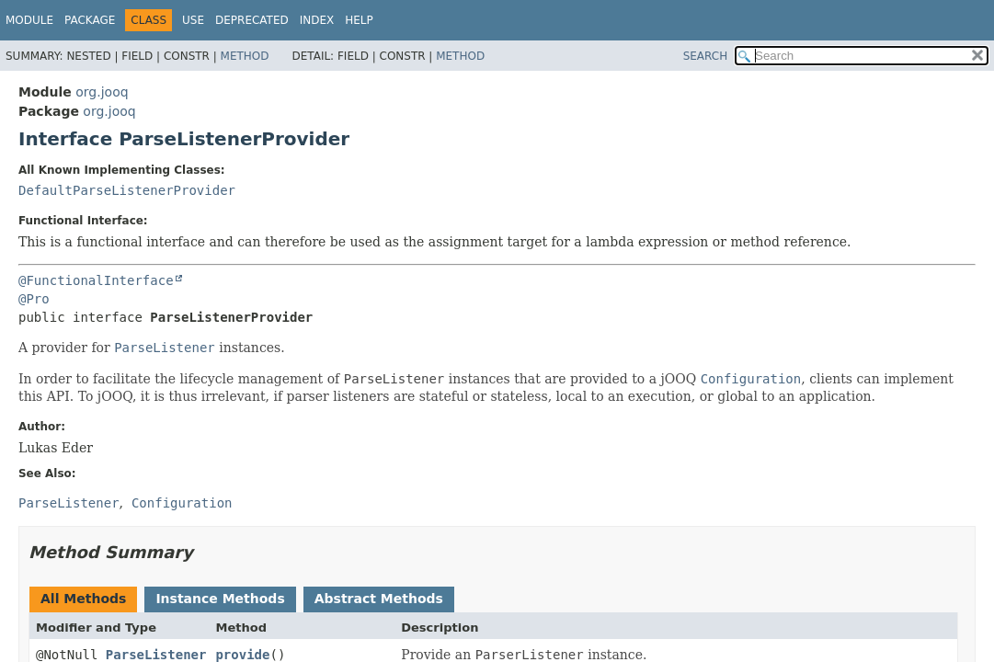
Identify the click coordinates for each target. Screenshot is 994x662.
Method (245, 56)
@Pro (34, 298)
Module (29, 20)
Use (193, 20)
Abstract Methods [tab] (378, 598)
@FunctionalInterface (96, 280)
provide (242, 654)
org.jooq (101, 92)
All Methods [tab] (83, 598)
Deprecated (252, 20)
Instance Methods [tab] (219, 598)
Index (317, 20)
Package (89, 20)
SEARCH (705, 56)
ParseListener (156, 654)
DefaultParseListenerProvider (126, 190)
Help (359, 20)
